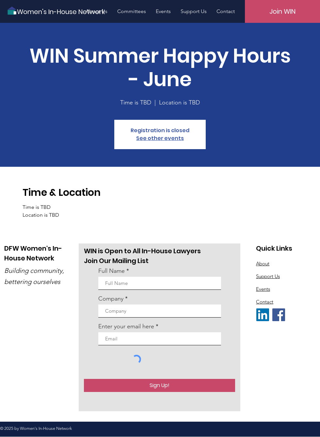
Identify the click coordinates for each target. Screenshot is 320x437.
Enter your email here (126, 326)
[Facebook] (278, 314)
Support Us (268, 276)
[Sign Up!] (159, 385)
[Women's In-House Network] (61, 11)
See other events (160, 138)
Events (263, 289)
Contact (264, 302)
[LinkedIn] (262, 314)
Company (110, 299)
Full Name (111, 271)
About (262, 263)
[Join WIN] (282, 11)
